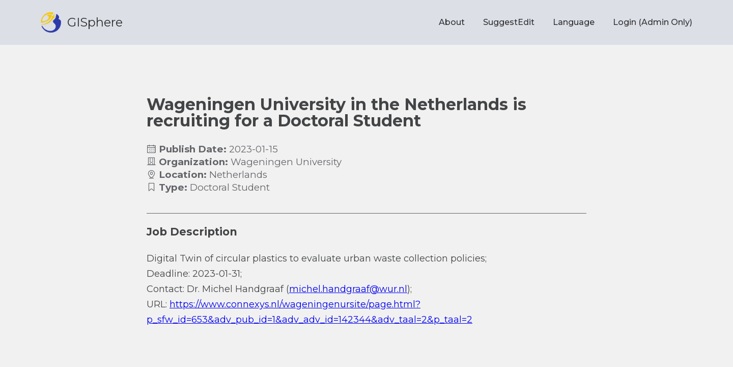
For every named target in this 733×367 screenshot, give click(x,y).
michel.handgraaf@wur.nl (348, 289)
